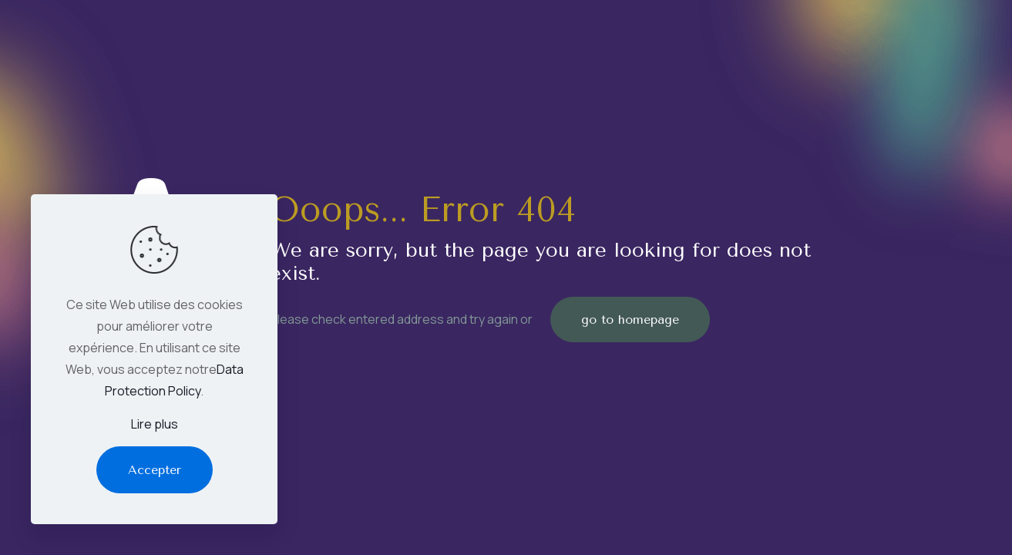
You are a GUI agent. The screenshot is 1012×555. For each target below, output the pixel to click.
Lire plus (154, 423)
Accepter (154, 469)
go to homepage (630, 319)
